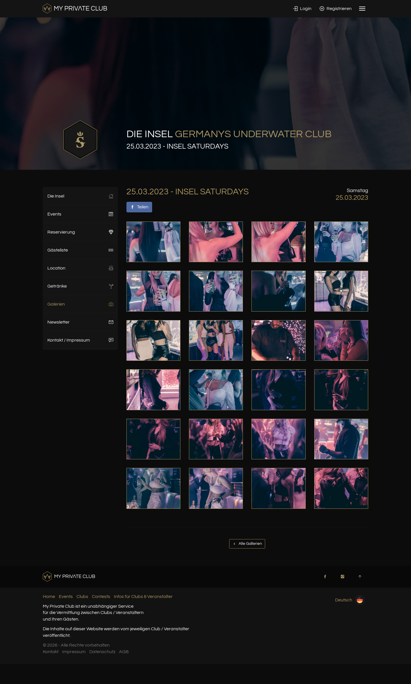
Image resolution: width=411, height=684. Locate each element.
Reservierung (80, 232)
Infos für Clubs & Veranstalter (143, 596)
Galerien (80, 304)
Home (49, 596)
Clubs (82, 596)
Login (302, 8)
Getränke (80, 286)
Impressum (74, 651)
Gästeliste (80, 250)
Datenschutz (102, 651)
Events (80, 214)
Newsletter (80, 322)
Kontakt (51, 651)
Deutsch (349, 600)
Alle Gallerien (247, 544)
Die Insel (80, 196)
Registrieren (336, 8)
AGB (124, 651)
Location (80, 268)
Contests (101, 596)
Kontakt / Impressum (80, 340)
